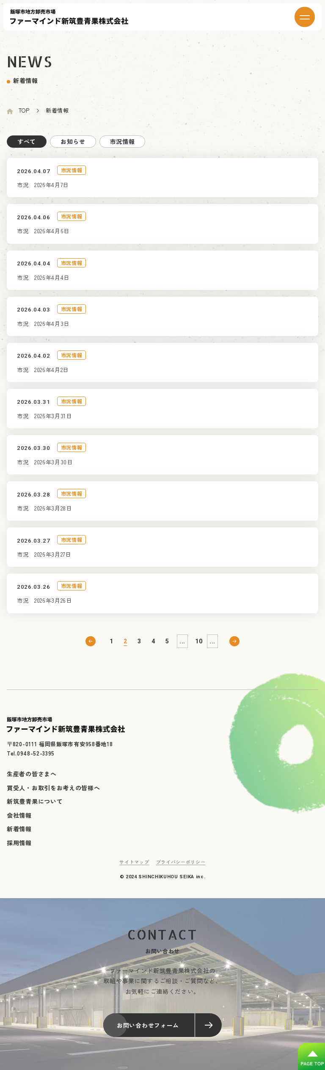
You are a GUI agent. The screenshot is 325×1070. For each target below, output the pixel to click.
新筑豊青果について (35, 807)
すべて (26, 141)
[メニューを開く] (305, 17)
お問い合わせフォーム (169, 1031)
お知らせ (73, 141)
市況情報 (122, 141)
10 (198, 647)
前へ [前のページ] (90, 647)
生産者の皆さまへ (32, 779)
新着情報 (19, 834)
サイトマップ (134, 867)
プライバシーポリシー (181, 867)
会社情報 (19, 820)
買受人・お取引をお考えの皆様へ (53, 793)
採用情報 (19, 848)
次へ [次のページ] (234, 647)
